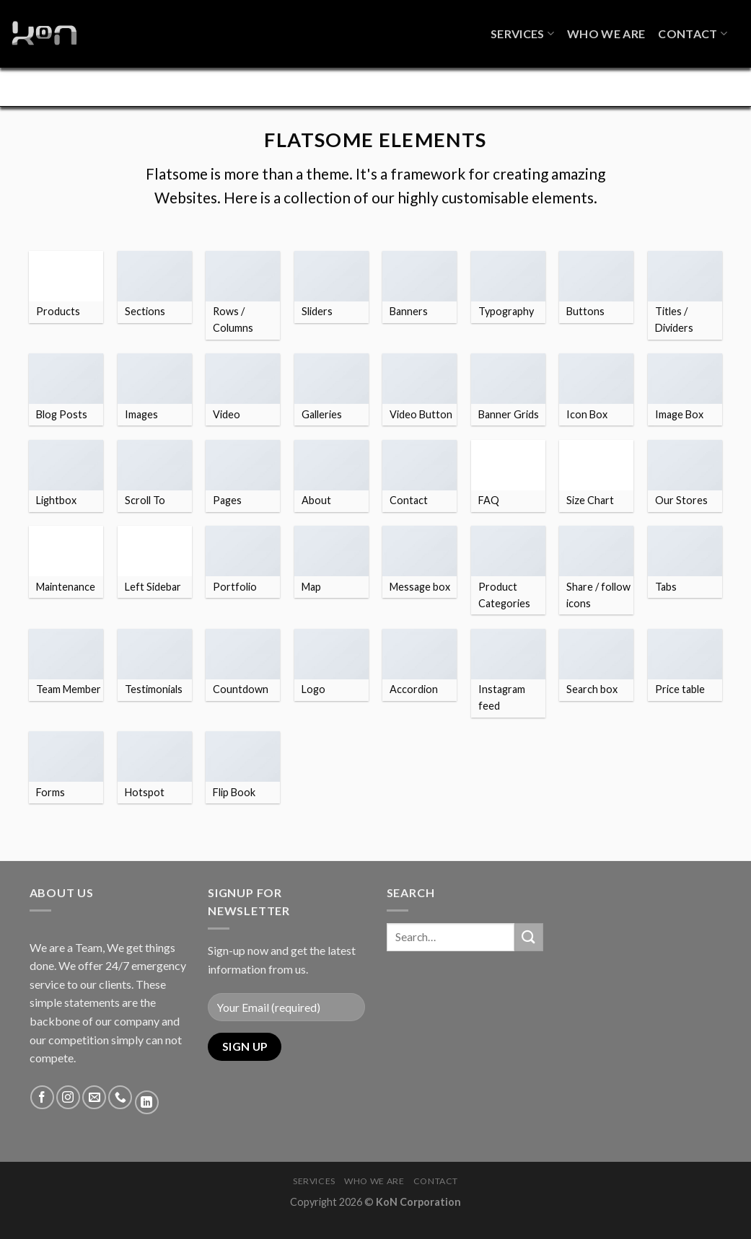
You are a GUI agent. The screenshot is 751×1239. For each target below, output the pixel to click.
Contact (692, 27)
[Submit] (528, 955)
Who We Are (606, 27)
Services (522, 27)
